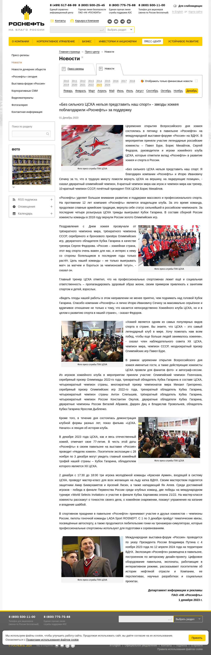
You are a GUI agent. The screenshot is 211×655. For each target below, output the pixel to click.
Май (111, 90)
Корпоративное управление (56, 41)
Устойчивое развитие (183, 41)
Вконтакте (110, 21)
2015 (107, 81)
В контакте (56, 645)
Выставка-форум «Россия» (28, 83)
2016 (115, 81)
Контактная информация (27, 111)
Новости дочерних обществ (29, 69)
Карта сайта (195, 11)
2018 (132, 81)
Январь (68, 90)
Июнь (120, 90)
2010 (66, 81)
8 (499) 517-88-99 (63, 5)
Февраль (80, 90)
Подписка (181, 645)
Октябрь (166, 90)
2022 (91, 84)
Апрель (102, 90)
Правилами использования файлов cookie (52, 639)
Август (140, 90)
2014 (99, 81)
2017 (124, 81)
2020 (74, 84)
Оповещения (26, 206)
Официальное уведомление (141, 645)
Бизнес (87, 41)
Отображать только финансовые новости (168, 81)
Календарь (25, 213)
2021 (83, 84)
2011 (74, 81)
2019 (66, 84)
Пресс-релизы (20, 55)
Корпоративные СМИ (25, 90)
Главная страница (69, 51)
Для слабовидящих (190, 6)
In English (177, 11)
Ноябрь (178, 90)
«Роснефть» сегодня (24, 76)
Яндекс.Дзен (129, 21)
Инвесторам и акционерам (118, 41)
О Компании (20, 41)
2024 (107, 84)
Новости (17, 62)
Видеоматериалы (22, 97)
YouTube (116, 21)
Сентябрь (152, 90)
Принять (197, 637)
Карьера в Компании (87, 20)
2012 (83, 81)
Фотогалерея (20, 104)
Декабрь (191, 90)
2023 (99, 84)
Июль (129, 90)
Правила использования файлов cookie (180, 649)
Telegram (122, 21)
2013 (91, 81)
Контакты (60, 20)
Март (92, 90)
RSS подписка (27, 199)
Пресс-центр (152, 41)
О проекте (197, 645)
